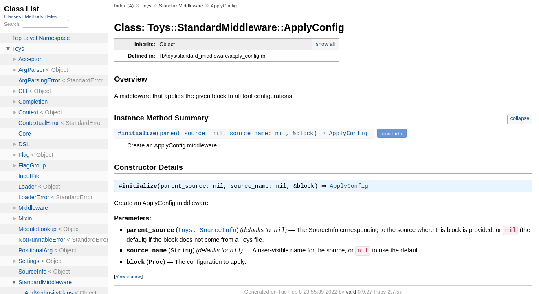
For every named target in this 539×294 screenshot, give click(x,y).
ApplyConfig (351, 187)
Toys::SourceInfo (207, 231)
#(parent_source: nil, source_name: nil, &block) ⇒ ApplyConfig (245, 133)
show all (325, 44)
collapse (520, 118)
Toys (146, 6)
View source (128, 275)
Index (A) (124, 6)
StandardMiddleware (181, 6)
